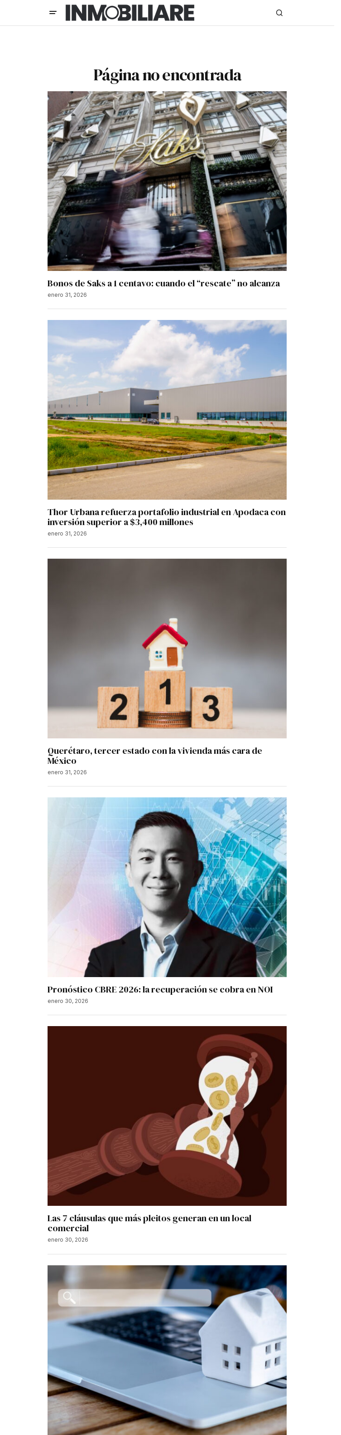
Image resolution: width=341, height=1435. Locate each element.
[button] (53, 12)
